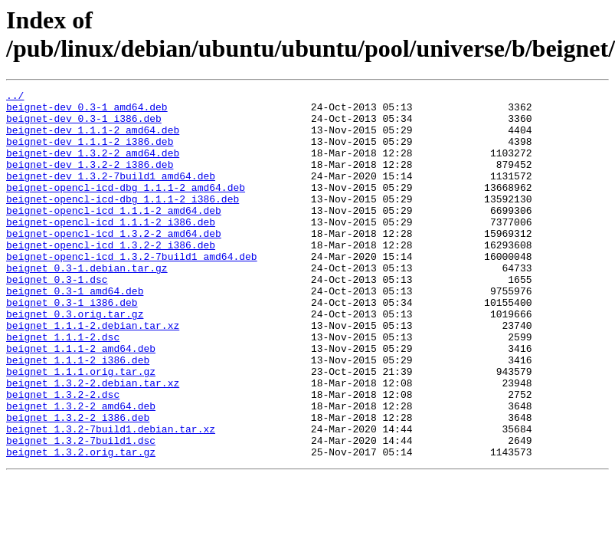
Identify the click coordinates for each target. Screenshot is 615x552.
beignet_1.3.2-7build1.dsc (80, 511)
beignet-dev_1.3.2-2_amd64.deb (92, 166)
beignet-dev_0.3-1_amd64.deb (87, 111)
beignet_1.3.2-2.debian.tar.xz (92, 442)
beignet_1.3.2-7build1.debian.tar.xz (110, 497)
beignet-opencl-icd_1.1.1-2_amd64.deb (113, 235)
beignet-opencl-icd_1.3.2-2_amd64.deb (113, 263)
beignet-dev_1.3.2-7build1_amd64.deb (110, 194)
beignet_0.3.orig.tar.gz (74, 359)
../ (15, 97)
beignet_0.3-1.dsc (57, 318)
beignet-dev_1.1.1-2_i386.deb (89, 152)
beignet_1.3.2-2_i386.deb (77, 484)
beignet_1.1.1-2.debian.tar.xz (92, 373)
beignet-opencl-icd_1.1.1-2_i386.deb (110, 249)
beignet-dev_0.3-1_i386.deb (84, 125)
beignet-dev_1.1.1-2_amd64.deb (92, 139)
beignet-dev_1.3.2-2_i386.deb (89, 180)
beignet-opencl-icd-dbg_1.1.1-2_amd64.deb (125, 208)
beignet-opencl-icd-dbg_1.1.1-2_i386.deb (122, 221)
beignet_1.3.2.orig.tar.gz (80, 525)
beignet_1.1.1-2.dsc (62, 387)
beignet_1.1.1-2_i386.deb (77, 415)
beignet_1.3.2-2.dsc (62, 456)
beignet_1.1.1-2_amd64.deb (80, 401)
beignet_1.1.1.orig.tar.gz (80, 428)
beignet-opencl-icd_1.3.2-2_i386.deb (110, 277)
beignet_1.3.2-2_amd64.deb (80, 470)
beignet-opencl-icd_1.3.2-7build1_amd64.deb (131, 290)
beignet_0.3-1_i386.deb (72, 346)
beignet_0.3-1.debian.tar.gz (87, 304)
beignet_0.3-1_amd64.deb (74, 332)
